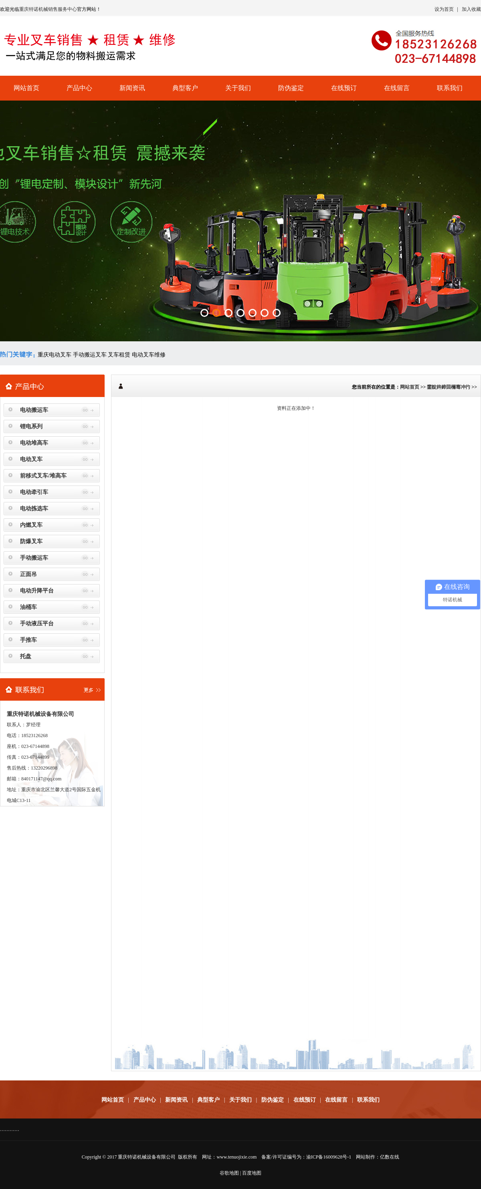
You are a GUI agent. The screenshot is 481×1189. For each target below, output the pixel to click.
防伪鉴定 (291, 88)
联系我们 (450, 88)
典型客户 (185, 88)
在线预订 (344, 88)
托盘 (25, 656)
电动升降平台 (37, 591)
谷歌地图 (229, 1173)
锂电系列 (31, 426)
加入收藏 (471, 9)
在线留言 (397, 88)
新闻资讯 (132, 88)
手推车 (28, 640)
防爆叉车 (31, 541)
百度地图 (251, 1173)
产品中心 (79, 88)
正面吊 (28, 574)
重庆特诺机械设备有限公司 (147, 1157)
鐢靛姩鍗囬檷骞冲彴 (448, 387)
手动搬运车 (34, 558)
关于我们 (238, 88)
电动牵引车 (34, 492)
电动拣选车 (34, 509)
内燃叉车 (31, 525)
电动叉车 (31, 459)
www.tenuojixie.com (236, 1157)
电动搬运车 (34, 410)
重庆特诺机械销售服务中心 (48, 9)
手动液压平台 (37, 624)
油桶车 (28, 607)
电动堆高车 (34, 443)
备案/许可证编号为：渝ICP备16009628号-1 (306, 1157)
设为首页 (444, 9)
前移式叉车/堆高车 (43, 476)
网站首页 (26, 88)
